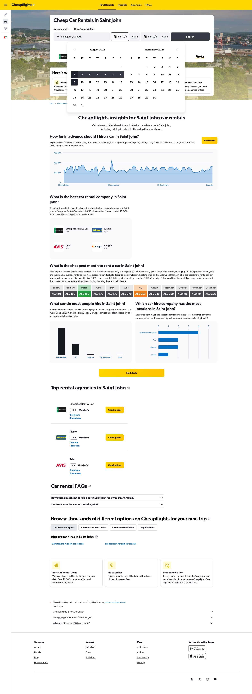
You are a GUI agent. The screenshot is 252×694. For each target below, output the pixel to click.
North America (63, 103)
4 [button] (90, 74)
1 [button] (120, 66)
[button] (5, 5)
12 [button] (97, 82)
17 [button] (82, 89)
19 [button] (97, 89)
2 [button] (74, 74)
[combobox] (62, 29)
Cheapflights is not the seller (133, 611)
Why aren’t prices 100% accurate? (133, 623)
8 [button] (121, 74)
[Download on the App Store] (197, 656)
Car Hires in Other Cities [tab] (93, 527)
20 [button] (105, 89)
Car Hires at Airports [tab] (64, 527)
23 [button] (74, 97)
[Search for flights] (5, 15)
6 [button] (105, 74)
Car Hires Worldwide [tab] (123, 527)
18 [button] (90, 89)
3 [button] (82, 74)
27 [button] (105, 97)
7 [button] (113, 74)
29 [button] (120, 97)
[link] (209, 140)
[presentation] (128, 387)
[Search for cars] (5, 21)
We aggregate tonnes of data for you (133, 617)
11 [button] (90, 82)
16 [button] (74, 89)
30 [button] (74, 105)
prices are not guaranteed (115, 602)
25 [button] (89, 97)
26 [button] (97, 97)
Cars (51, 103)
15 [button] (120, 82)
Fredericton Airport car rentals (120, 543)
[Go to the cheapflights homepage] (23, 5)
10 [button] (82, 82)
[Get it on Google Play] (197, 648)
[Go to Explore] (5, 28)
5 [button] (97, 74)
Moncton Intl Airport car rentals (68, 543)
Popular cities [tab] (147, 527)
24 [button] (82, 97)
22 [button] (120, 89)
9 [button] (74, 82)
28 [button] (113, 97)
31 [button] (82, 105)
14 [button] (113, 82)
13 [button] (105, 82)
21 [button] (113, 89)
